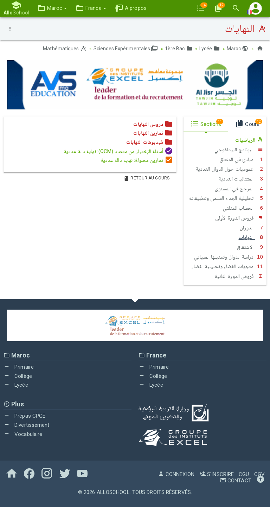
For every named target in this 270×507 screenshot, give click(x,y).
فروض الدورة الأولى (239, 218)
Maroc (238, 48)
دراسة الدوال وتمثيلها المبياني (228, 257)
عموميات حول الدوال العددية (229, 169)
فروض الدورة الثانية (239, 276)
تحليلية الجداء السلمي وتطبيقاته (226, 198)
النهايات (251, 237)
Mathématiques (64, 48)
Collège (18, 376)
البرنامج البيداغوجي (238, 149)
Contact (235, 480)
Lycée (209, 48)
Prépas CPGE (24, 416)
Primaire (19, 367)
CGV (259, 474)
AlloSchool (113, 492)
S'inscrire (216, 474)
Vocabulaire (23, 434)
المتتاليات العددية (241, 179)
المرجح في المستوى (239, 188)
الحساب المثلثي (243, 208)
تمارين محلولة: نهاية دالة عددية (137, 160)
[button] (52, 8)
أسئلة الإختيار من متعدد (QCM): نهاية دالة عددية (118, 151)
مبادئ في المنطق (241, 159)
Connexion (176, 474)
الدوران (251, 227)
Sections (207, 123)
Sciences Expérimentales (126, 48)
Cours (248, 123)
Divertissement (27, 425)
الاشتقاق (250, 247)
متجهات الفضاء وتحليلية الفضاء (227, 266)
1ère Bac (178, 48)
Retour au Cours (146, 178)
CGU (244, 474)
